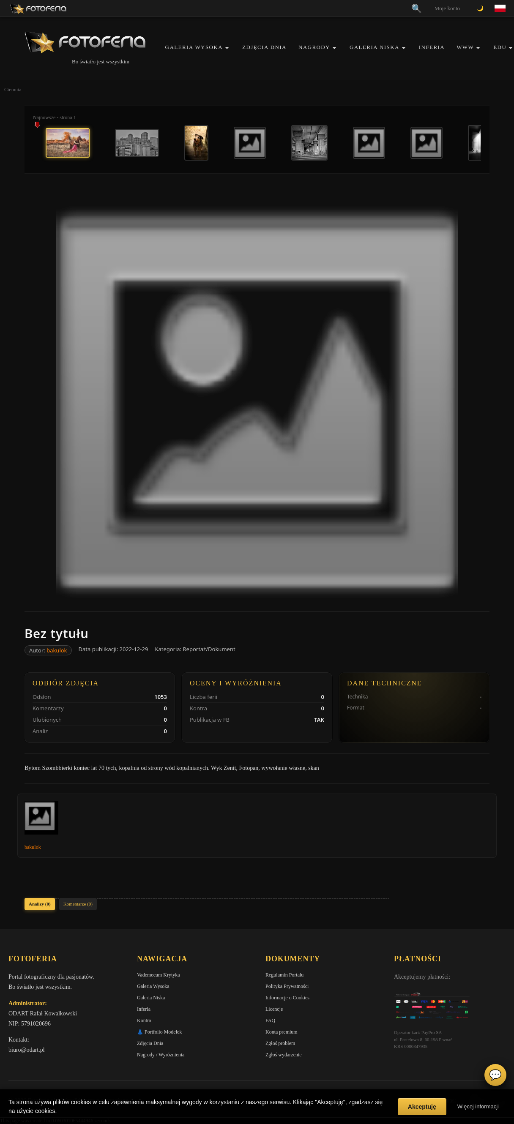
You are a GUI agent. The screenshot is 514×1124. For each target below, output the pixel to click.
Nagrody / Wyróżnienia (160, 1055)
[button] (227, 48)
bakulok (56, 650)
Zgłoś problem (280, 1043)
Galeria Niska (374, 47)
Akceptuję (422, 1106)
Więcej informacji (478, 1106)
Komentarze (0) (78, 903)
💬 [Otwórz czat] (495, 1074)
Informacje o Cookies (287, 998)
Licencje (274, 1009)
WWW (465, 47)
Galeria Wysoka (194, 47)
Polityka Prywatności (287, 986)
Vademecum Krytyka (158, 975)
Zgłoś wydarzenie (283, 1055)
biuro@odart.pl (26, 1050)
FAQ (270, 1020)
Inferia (432, 47)
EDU (499, 47)
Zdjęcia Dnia (264, 47)
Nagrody (314, 47)
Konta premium (281, 1032)
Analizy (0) (40, 903)
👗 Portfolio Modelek (159, 1032)
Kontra (144, 1020)
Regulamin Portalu (284, 975)
